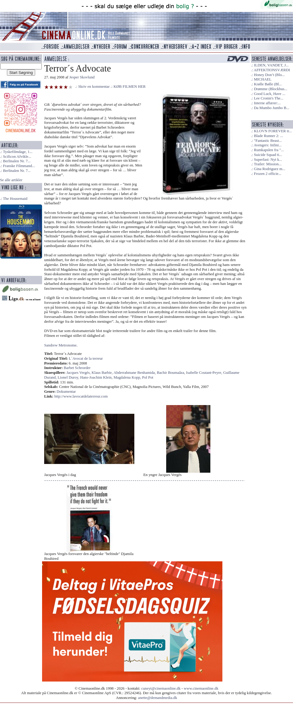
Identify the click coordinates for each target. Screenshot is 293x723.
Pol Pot (147, 377)
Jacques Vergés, (79, 373)
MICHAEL (262, 79)
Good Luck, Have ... (269, 94)
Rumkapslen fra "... (269, 150)
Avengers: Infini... (268, 145)
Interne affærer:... (267, 103)
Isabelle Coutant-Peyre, (204, 373)
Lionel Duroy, (69, 377)
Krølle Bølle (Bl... (268, 84)
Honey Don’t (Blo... (269, 75)
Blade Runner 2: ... (268, 136)
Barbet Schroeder (77, 368)
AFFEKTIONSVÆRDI (272, 70)
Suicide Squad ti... (268, 155)
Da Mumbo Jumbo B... (271, 108)
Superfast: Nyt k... (268, 159)
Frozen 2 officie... (267, 174)
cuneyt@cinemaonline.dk (161, 688)
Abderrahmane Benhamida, (135, 373)
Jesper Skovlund (82, 77)
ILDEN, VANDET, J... (271, 65)
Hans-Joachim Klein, (97, 377)
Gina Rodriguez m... (269, 169)
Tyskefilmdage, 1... (17, 152)
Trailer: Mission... (268, 164)
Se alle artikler (11, 180)
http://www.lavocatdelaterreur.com (81, 396)
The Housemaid (15, 199)
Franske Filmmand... (19, 166)
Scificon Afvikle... (17, 156)
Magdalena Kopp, (128, 377)
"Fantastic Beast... (268, 141)
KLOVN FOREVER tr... (273, 131)
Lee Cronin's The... (268, 98)
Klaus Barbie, (103, 373)
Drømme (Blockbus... (270, 89)
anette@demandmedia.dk (157, 698)
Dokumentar (66, 391)
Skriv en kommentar (94, 86)
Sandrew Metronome (60, 345)
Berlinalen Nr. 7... (17, 161)
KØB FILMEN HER (130, 86)
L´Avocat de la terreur (86, 358)
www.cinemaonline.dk (201, 688)
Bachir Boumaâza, (171, 373)
